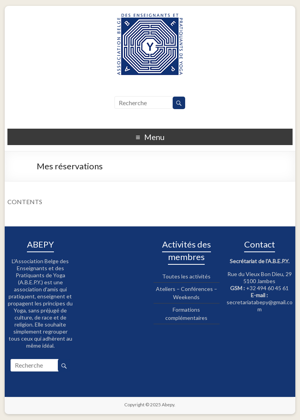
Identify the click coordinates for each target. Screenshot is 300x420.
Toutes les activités (186, 276)
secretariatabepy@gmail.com (260, 305)
